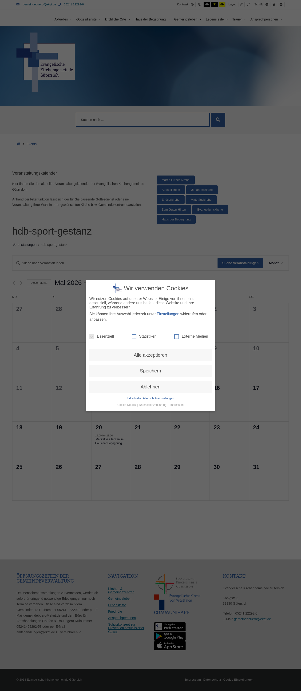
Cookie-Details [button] (126, 317)
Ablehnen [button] (151, 299)
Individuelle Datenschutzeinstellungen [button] (150, 311)
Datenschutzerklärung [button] (153, 317)
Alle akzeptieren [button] (150, 267)
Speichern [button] (150, 283)
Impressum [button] (177, 317)
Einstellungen (168, 227)
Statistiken (144, 249)
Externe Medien (191, 249)
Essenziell (101, 249)
